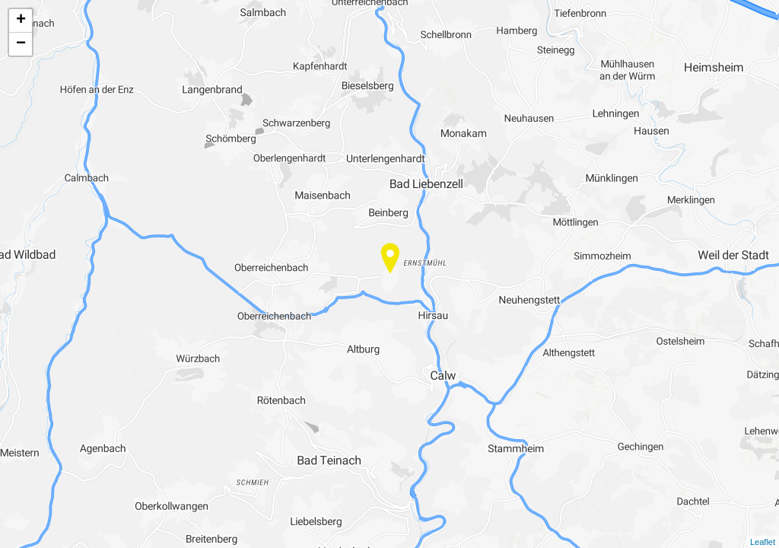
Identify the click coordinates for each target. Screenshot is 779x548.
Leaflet (762, 541)
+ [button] (21, 20)
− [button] (21, 44)
